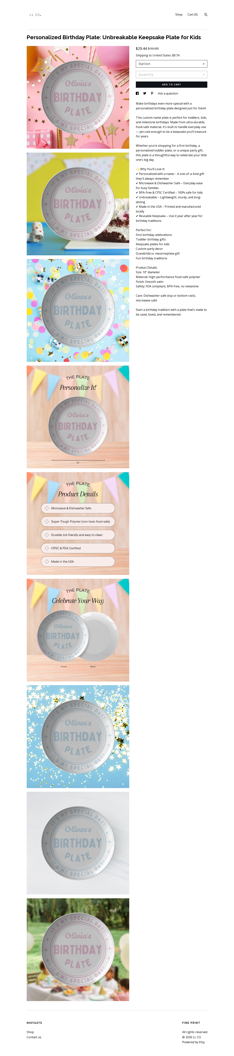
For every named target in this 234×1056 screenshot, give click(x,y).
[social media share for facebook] (137, 93)
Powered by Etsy (193, 1042)
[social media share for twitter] (145, 93)
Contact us (34, 1037)
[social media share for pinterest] (152, 93)
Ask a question (168, 93)
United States (161, 55)
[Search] (206, 15)
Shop (178, 14)
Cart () (193, 14)
